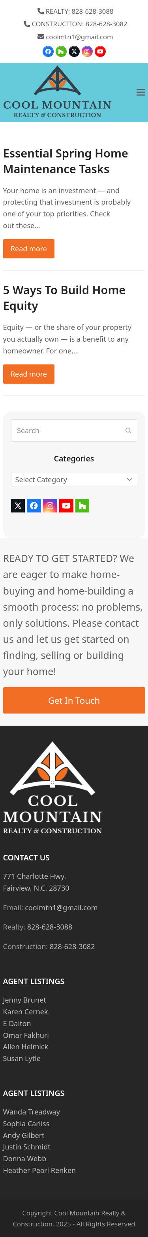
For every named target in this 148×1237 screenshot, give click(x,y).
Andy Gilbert (24, 1135)
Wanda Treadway (31, 1111)
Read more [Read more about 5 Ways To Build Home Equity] (29, 374)
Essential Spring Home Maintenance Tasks (65, 161)
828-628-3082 (72, 946)
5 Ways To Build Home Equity (64, 297)
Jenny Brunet (24, 1000)
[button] (141, 92)
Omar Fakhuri (26, 1035)
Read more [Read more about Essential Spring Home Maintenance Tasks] (29, 248)
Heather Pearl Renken (39, 1170)
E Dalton (17, 1023)
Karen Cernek (25, 1011)
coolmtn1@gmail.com (79, 36)
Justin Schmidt (27, 1146)
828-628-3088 (50, 926)
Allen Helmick (26, 1046)
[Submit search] (128, 431)
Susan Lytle (22, 1058)
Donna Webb (25, 1158)
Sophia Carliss (26, 1123)
